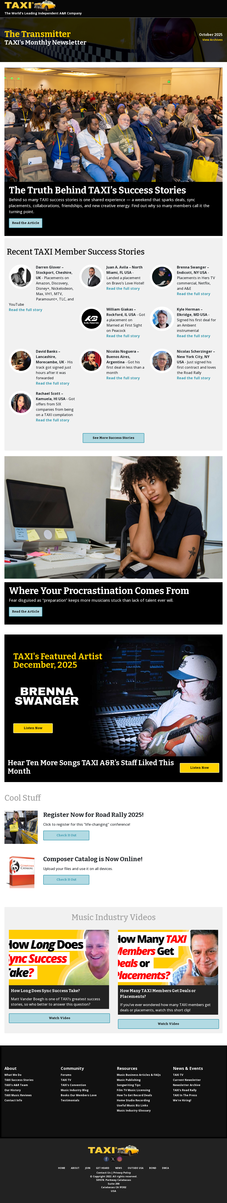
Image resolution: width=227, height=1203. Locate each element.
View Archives (212, 40)
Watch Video (59, 1018)
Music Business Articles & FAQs (139, 1075)
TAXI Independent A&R (113, 1150)
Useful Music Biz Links (132, 1105)
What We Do (13, 1075)
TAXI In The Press (185, 1095)
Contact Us (103, 1172)
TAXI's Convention (73, 1085)
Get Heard (102, 1168)
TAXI (32, 5)
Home (61, 1168)
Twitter (113, 1159)
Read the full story (25, 309)
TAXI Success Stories (18, 1080)
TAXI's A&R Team (16, 1085)
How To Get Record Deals (134, 1095)
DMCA (165, 1168)
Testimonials (70, 1100)
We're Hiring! (182, 1100)
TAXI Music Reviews (18, 1095)
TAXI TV (66, 1080)
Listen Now (33, 728)
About (75, 1168)
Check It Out (66, 835)
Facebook (106, 1159)
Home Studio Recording (133, 1100)
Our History (12, 1090)
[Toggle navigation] (214, 8)
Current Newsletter (187, 1080)
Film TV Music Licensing (133, 1090)
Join (87, 1168)
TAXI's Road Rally (185, 1090)
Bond (152, 1168)
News (118, 1168)
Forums (66, 1075)
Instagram (119, 1159)
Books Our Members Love (79, 1095)
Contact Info (13, 1100)
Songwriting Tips (129, 1085)
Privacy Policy (122, 1172)
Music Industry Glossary (134, 1110)
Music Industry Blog (74, 1090)
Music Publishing (129, 1080)
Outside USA (135, 1168)
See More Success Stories (113, 438)
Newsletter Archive (186, 1085)
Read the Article (25, 223)
